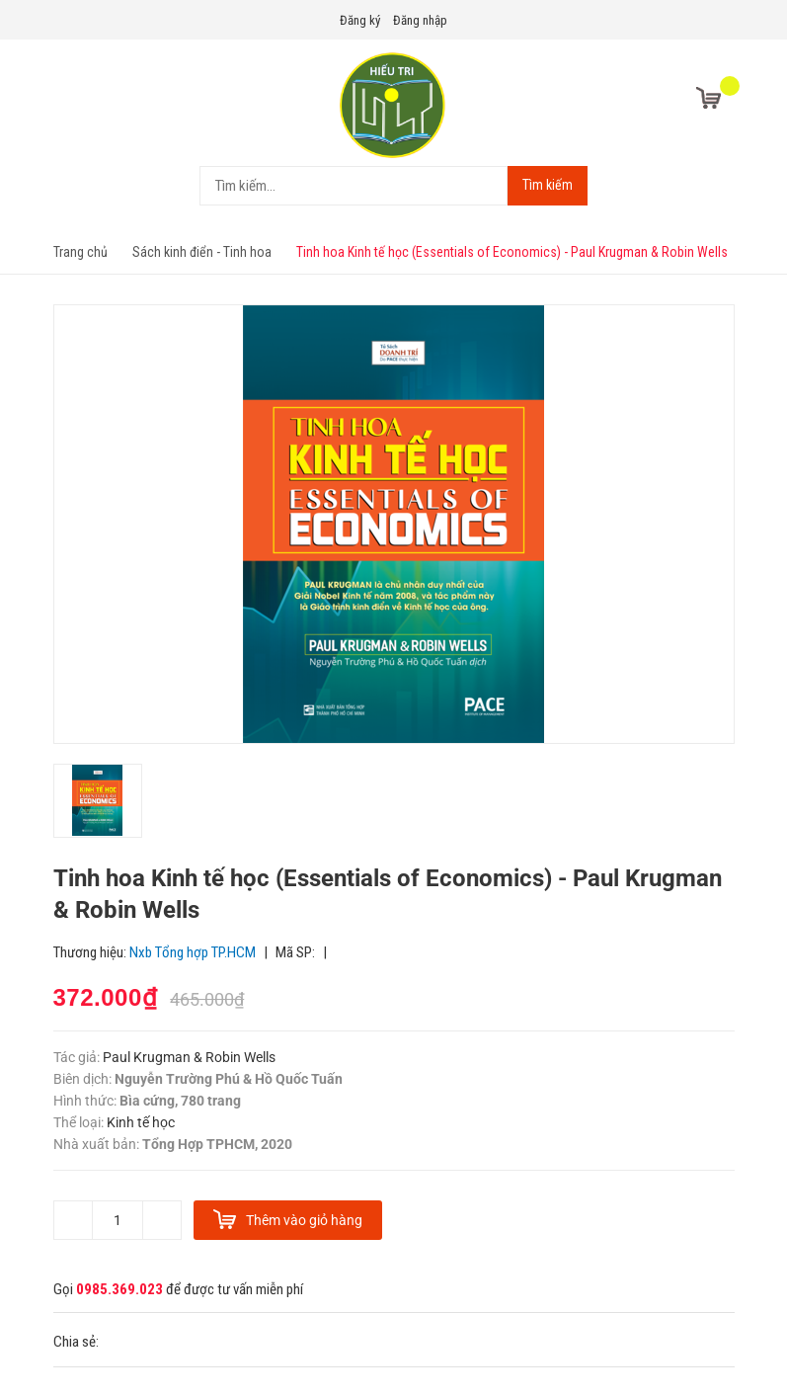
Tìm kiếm (547, 185)
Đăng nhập (420, 20)
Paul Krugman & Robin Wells (187, 1057)
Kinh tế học (141, 1122)
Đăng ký (360, 20)
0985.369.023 (119, 1289)
